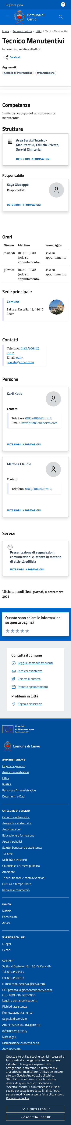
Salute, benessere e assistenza (22, 847)
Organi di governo (13, 766)
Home (5, 31)
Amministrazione (22, 31)
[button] (14, 4)
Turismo (7, 853)
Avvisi (6, 923)
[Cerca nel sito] (60, 17)
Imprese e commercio (16, 890)
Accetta (35, 1117)
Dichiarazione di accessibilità (20, 1043)
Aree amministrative (15, 772)
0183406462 (15, 971)
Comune (13, 301)
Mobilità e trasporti (14, 859)
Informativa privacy (14, 1030)
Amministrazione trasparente (21, 1024)
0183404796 (15, 977)
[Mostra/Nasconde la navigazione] (7, 16)
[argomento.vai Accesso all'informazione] (18, 72)
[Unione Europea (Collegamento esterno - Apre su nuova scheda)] (35, 730)
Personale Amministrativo (19, 790)
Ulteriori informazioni (33, 159)
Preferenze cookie (17, 1098)
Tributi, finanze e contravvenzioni (23, 878)
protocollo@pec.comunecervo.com (30, 989)
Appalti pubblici (12, 841)
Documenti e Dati (13, 796)
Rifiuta (35, 1109)
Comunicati (9, 917)
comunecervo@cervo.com (28, 983)
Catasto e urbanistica (16, 817)
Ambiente (8, 871)
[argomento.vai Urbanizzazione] (46, 72)
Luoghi (6, 943)
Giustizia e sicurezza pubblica (21, 865)
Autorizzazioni (11, 829)
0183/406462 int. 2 (38, 418)
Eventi (6, 950)
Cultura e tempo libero (16, 884)
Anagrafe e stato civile (16, 823)
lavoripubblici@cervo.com (39, 423)
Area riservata (11, 1049)
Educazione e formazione (18, 835)
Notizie (6, 910)
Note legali (9, 1036)
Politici (6, 784)
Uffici (38, 31)
